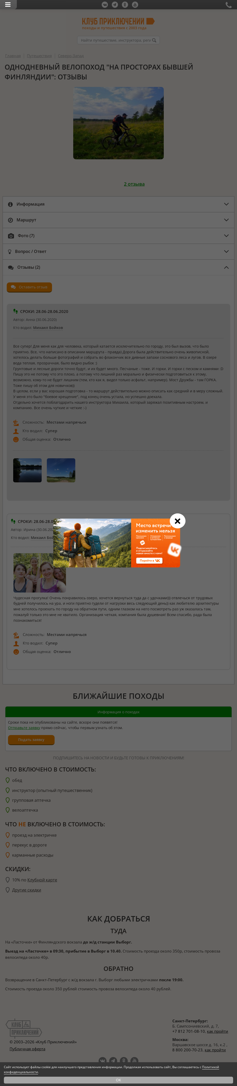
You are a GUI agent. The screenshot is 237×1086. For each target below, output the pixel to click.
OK (118, 1079)
